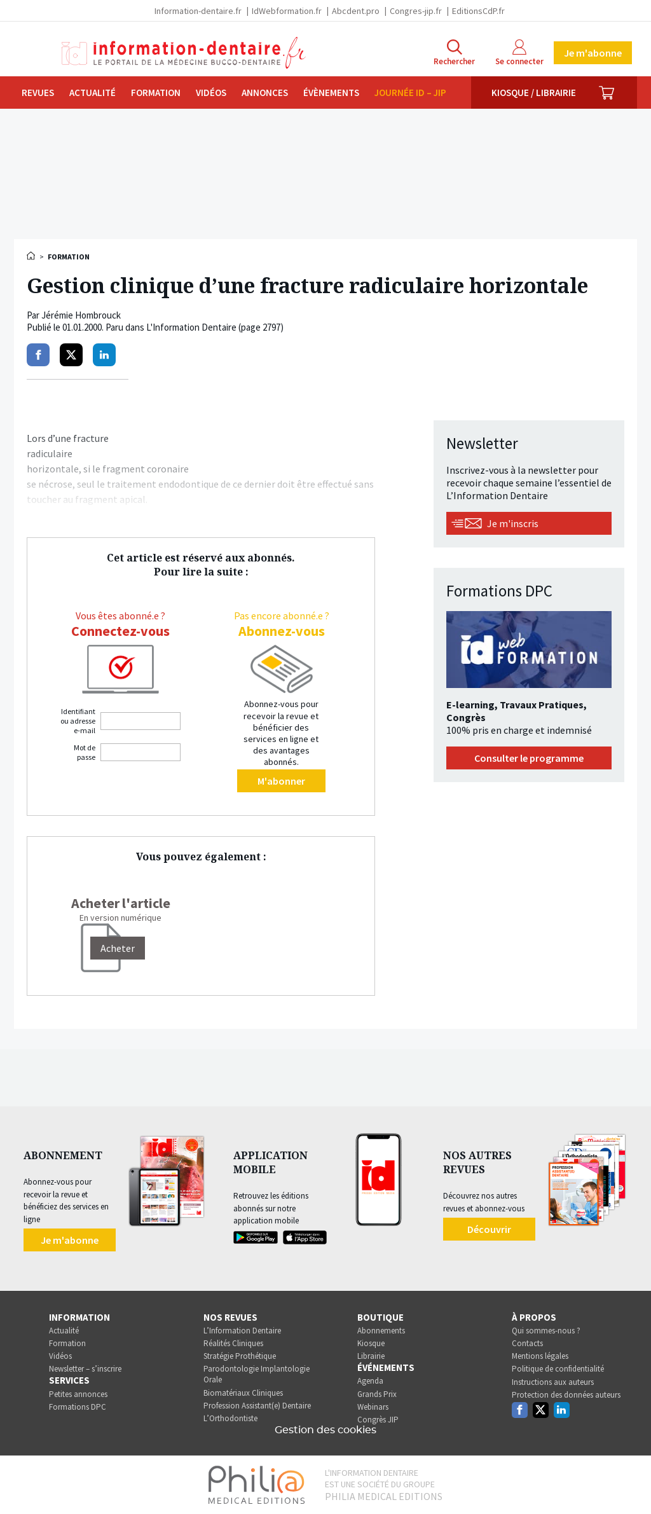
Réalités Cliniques (233, 1343)
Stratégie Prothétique (239, 1356)
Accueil (32, 256)
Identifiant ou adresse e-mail (77, 720)
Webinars (372, 1406)
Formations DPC (77, 1406)
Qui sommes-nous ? (546, 1330)
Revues (38, 92)
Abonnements (381, 1330)
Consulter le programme (529, 758)
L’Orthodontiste (230, 1418)
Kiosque (371, 1343)
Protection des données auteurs (566, 1394)
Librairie (371, 1356)
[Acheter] (117, 948)
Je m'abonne (593, 52)
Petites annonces (78, 1394)
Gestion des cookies (325, 1430)
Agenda (370, 1380)
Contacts (527, 1343)
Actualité (92, 92)
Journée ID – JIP (410, 92)
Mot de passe (84, 752)
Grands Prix (377, 1394)
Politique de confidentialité (558, 1368)
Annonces (265, 92)
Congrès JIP (378, 1419)
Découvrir (489, 1229)
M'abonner (281, 780)
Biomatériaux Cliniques (243, 1392)
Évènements (331, 92)
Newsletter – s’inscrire (85, 1368)
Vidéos (211, 92)
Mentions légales (540, 1356)
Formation (156, 92)
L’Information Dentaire (242, 1330)
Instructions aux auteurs (553, 1382)
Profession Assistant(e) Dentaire (257, 1405)
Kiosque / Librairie (533, 92)
